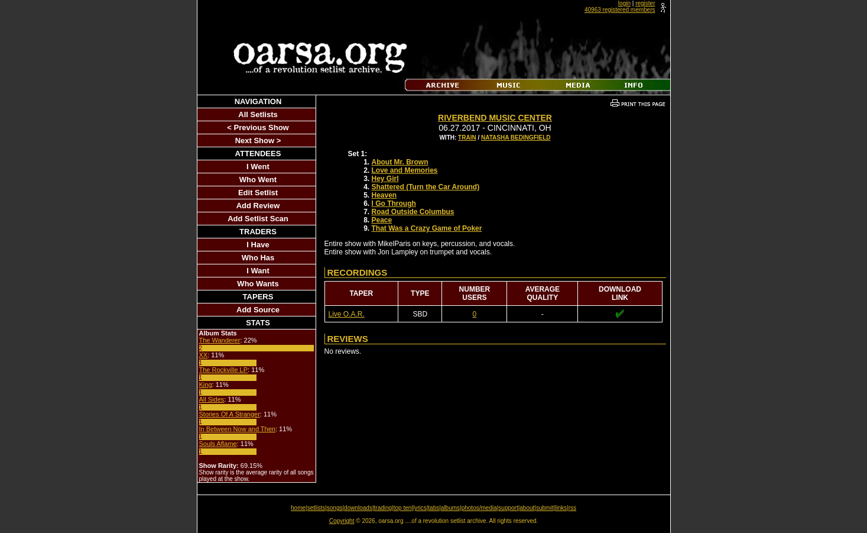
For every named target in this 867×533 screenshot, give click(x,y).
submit (544, 508)
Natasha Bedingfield (516, 137)
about (526, 508)
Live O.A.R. (347, 314)
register (645, 3)
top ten (403, 508)
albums (450, 508)
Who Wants (257, 283)
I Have (257, 244)
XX (203, 354)
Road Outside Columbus (413, 212)
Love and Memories (405, 170)
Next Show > (258, 140)
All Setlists (257, 114)
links (561, 508)
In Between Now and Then (237, 428)
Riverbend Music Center (495, 117)
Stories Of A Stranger (229, 414)
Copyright (342, 521)
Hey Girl (385, 179)
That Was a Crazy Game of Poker (427, 228)
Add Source (258, 309)
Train (467, 137)
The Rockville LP (223, 369)
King (205, 384)
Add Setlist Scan (258, 218)
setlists (316, 508)
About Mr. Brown (400, 162)
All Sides (212, 399)
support (508, 508)
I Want (257, 270)
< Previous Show (257, 127)
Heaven (384, 195)
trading (383, 508)
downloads (358, 508)
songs (335, 508)
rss (572, 508)
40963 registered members (620, 10)
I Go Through (394, 203)
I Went (257, 166)
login (624, 3)
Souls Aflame (218, 443)
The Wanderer (220, 340)
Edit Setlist (258, 192)
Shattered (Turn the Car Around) (426, 187)
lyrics (420, 508)
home (298, 508)
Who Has (258, 257)
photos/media (479, 508)
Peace (382, 220)
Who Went (258, 179)
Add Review (258, 205)
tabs (433, 508)
